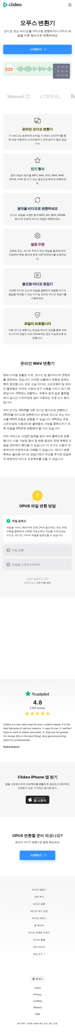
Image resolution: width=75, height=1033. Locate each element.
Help (37, 1014)
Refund (37, 1007)
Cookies (37, 1001)
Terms (37, 988)
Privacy (38, 994)
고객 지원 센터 (43, 582)
